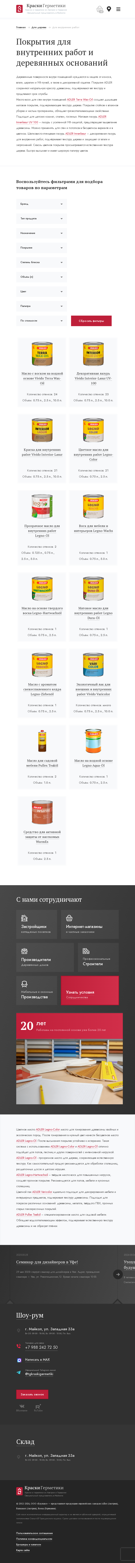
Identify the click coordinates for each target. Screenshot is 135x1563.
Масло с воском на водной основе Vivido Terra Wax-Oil (42, 378)
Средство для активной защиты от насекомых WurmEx (42, 837)
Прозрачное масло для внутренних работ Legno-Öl (42, 531)
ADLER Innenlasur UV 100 (32, 122)
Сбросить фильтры (91, 321)
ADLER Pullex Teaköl (29, 1215)
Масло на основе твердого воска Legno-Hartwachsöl (42, 610)
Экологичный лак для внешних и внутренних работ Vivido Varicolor (93, 689)
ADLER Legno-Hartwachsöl (33, 1175)
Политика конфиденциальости (35, 1539)
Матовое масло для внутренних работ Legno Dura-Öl (93, 613)
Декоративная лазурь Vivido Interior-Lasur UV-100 (93, 378)
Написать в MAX (38, 1359)
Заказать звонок (32, 1394)
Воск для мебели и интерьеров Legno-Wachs (93, 528)
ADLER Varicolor (43, 1192)
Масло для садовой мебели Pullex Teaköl (42, 763)
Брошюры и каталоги (29, 1544)
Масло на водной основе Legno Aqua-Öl (93, 763)
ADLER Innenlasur (92, 134)
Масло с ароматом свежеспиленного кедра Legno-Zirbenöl (42, 689)
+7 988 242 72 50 (42, 1347)
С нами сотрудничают (50, 899)
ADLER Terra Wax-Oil (80, 99)
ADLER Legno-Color (48, 1129)
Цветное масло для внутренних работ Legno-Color (93, 454)
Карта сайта (23, 1550)
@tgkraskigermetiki (40, 1374)
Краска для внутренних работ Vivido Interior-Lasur (42, 452)
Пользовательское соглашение (35, 1533)
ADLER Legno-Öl (35, 1141)
